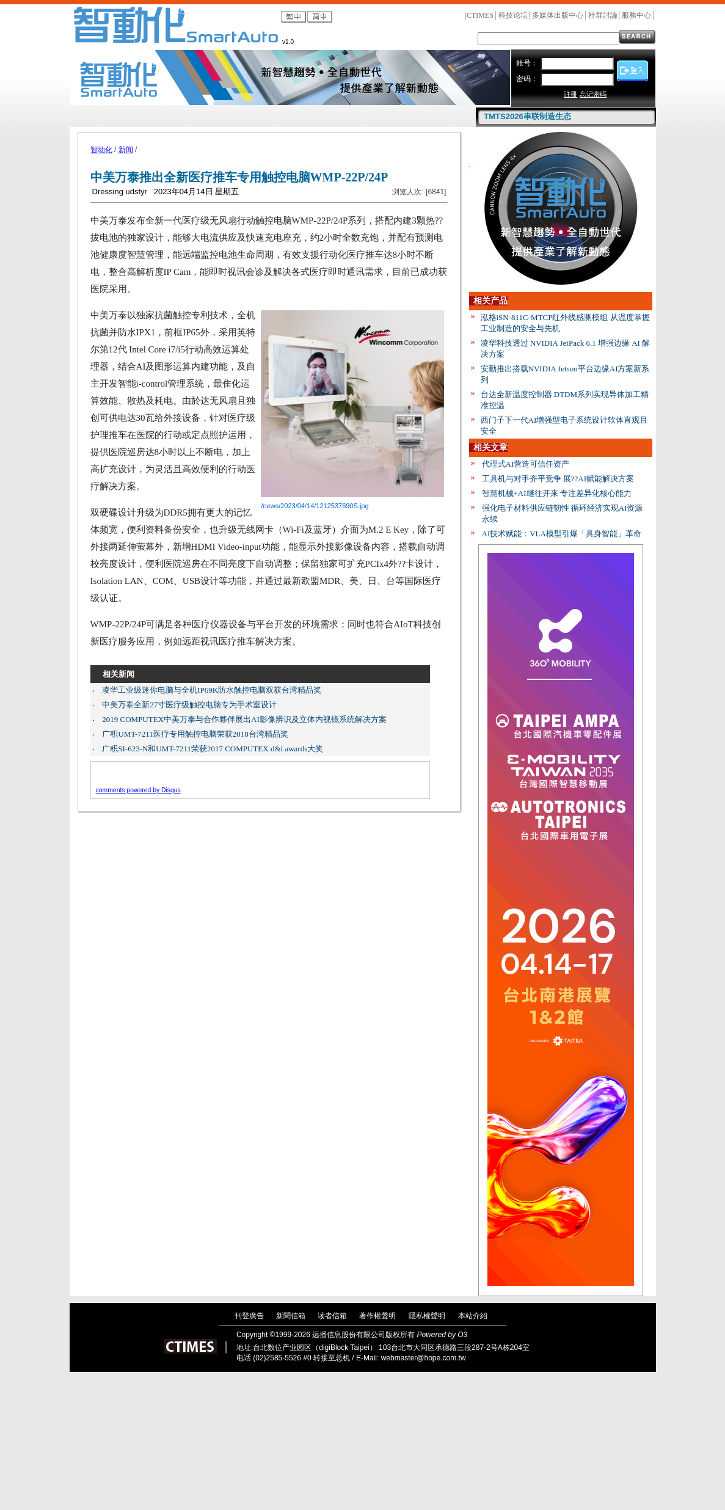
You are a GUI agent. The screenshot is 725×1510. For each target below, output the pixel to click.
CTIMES (480, 15)
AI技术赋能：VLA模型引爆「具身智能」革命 (561, 533)
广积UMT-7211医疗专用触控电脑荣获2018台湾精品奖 (195, 734)
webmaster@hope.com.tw (423, 1358)
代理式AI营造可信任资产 (526, 464)
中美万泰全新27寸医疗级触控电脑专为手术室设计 (189, 704)
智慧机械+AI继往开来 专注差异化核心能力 (557, 493)
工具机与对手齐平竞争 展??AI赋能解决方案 (558, 478)
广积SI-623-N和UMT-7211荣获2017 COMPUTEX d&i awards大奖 (212, 748)
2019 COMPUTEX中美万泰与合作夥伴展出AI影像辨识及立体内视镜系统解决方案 (244, 719)
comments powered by (138, 790)
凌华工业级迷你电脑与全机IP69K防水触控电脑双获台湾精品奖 (211, 690)
